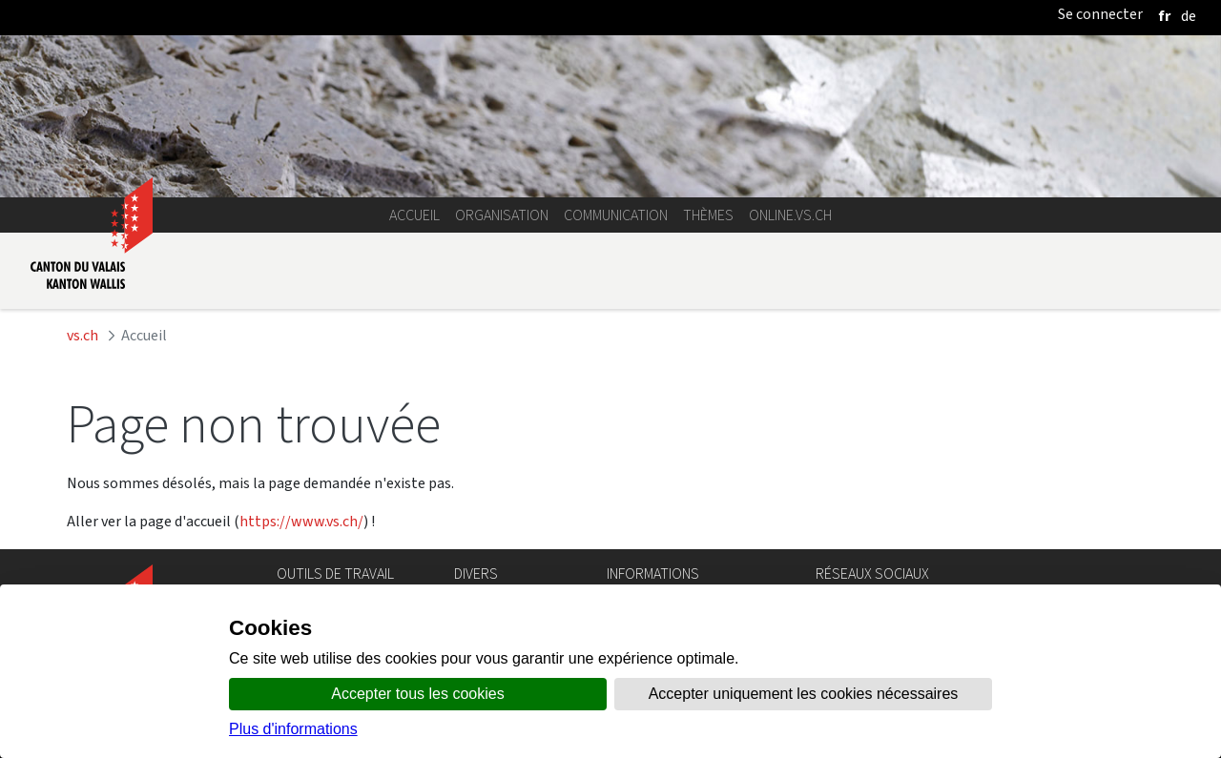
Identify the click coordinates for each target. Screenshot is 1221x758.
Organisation (501, 215)
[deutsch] (1188, 16)
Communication (616, 215)
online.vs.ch (790, 215)
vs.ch (82, 335)
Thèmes (708, 215)
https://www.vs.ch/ (301, 521)
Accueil (414, 215)
